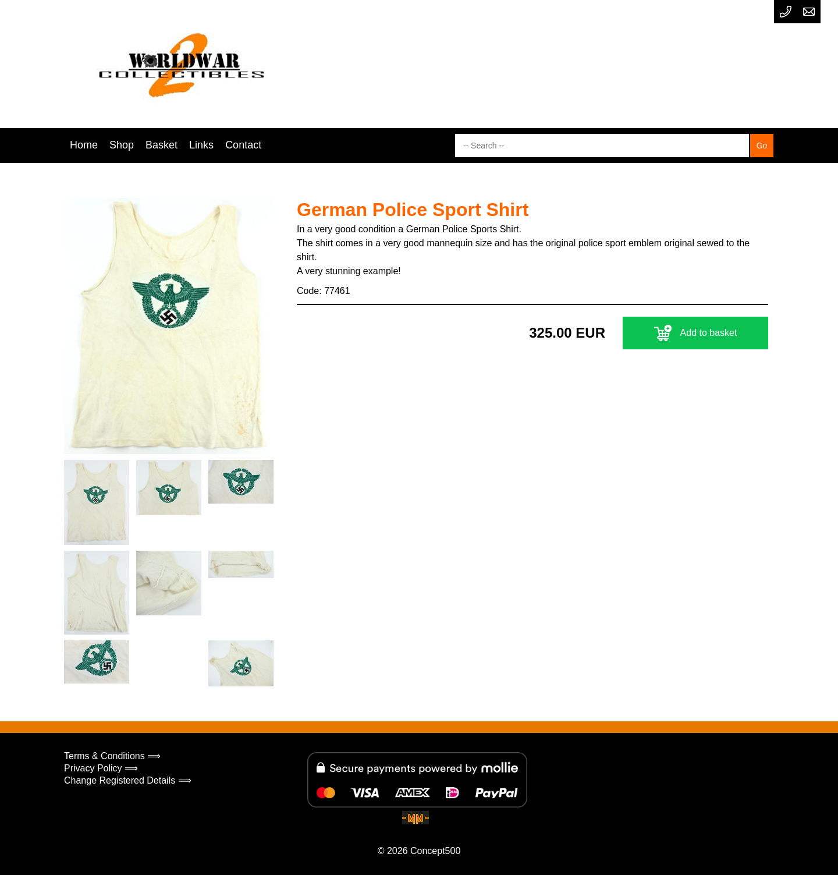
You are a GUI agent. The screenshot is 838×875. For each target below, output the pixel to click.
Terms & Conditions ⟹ (112, 756)
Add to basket (695, 333)
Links (201, 145)
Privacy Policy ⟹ (101, 768)
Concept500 (435, 851)
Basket (161, 145)
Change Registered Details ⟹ (127, 780)
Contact (243, 145)
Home (84, 145)
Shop (121, 145)
